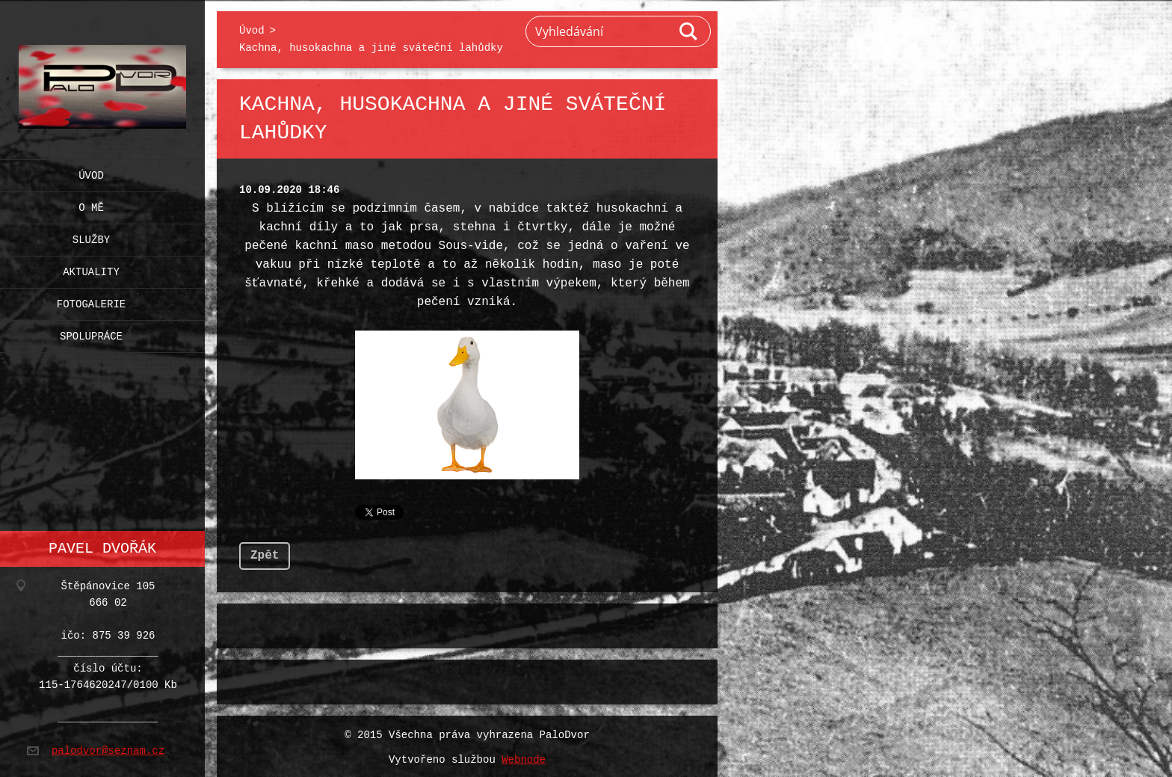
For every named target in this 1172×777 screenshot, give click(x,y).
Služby (91, 237)
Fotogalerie (91, 301)
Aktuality (91, 269)
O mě (91, 204)
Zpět (264, 552)
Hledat (689, 31)
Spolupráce (91, 333)
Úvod (91, 172)
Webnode (524, 757)
